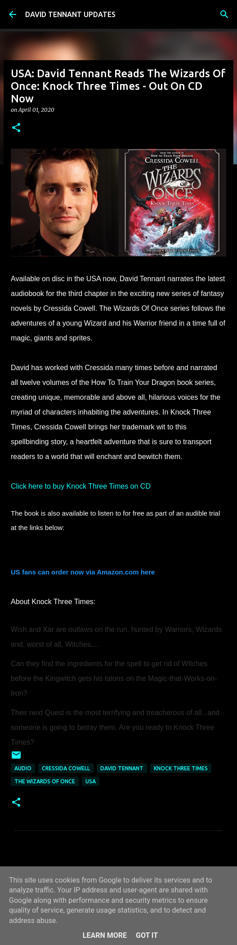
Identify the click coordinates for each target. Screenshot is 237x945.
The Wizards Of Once (44, 781)
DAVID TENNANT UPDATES (70, 14)
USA (90, 781)
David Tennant (121, 768)
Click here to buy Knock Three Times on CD (81, 486)
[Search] (224, 14)
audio (22, 768)
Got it (147, 935)
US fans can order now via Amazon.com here (83, 572)
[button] (16, 128)
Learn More (105, 935)
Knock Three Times (181, 768)
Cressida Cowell (66, 768)
